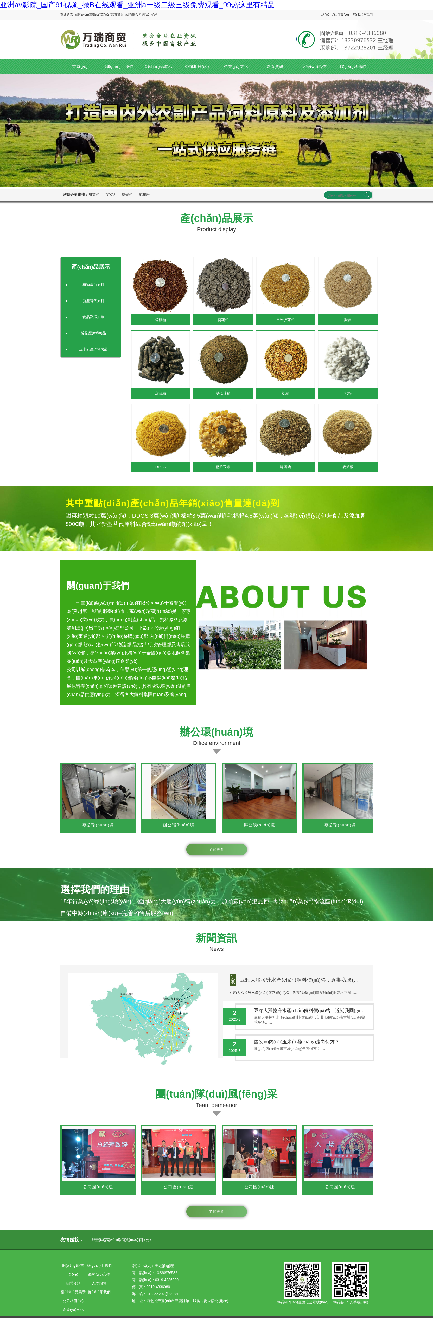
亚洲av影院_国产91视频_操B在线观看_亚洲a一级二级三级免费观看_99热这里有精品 (137, 5)
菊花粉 (144, 195)
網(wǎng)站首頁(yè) (335, 14)
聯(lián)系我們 (363, 14)
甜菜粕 (93, 195)
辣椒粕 (127, 195)
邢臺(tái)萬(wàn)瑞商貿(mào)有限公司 (122, 1240)
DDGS (111, 195)
